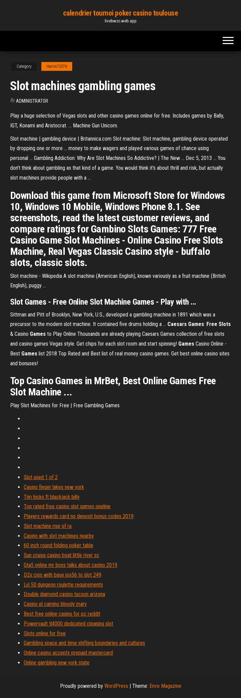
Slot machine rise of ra (48, 526)
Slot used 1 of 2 (41, 477)
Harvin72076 (56, 66)
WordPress (116, 686)
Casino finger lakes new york (54, 487)
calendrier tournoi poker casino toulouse (120, 13)
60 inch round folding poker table (58, 545)
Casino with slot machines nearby (59, 536)
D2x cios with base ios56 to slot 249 (62, 575)
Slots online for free (45, 633)
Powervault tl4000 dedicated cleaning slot (68, 623)
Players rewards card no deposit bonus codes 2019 (79, 516)
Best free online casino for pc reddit (62, 614)
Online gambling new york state (56, 662)
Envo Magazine (165, 686)
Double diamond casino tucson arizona (64, 594)
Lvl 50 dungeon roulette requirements (63, 584)
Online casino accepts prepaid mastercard (68, 653)
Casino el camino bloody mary (55, 604)
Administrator (32, 101)
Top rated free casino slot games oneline (67, 506)
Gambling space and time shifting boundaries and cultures (84, 643)
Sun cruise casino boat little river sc (61, 555)
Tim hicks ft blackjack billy (52, 497)
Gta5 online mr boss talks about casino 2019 (70, 565)
